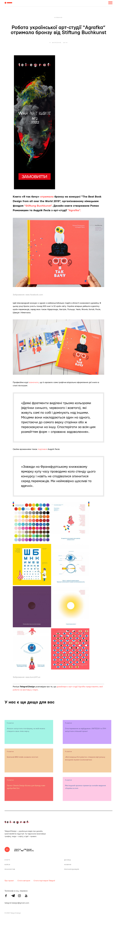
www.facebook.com (34, 295)
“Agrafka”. (74, 210)
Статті (7, 860)
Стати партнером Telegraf (44, 881)
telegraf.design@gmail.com (6, 902)
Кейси (7, 864)
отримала (47, 196)
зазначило (34, 382)
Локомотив (10, 869)
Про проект (9, 881)
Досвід (67, 860)
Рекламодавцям (71, 869)
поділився (42, 449)
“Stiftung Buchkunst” (38, 206)
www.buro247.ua (32, 677)
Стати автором (23, 881)
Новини (67, 864)
